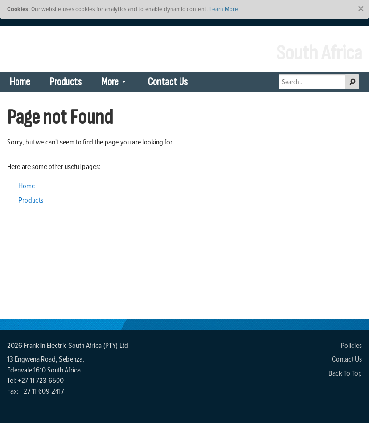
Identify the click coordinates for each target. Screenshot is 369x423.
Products (66, 82)
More (110, 82)
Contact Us (168, 82)
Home (20, 82)
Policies (351, 345)
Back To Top (345, 373)
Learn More (223, 8)
